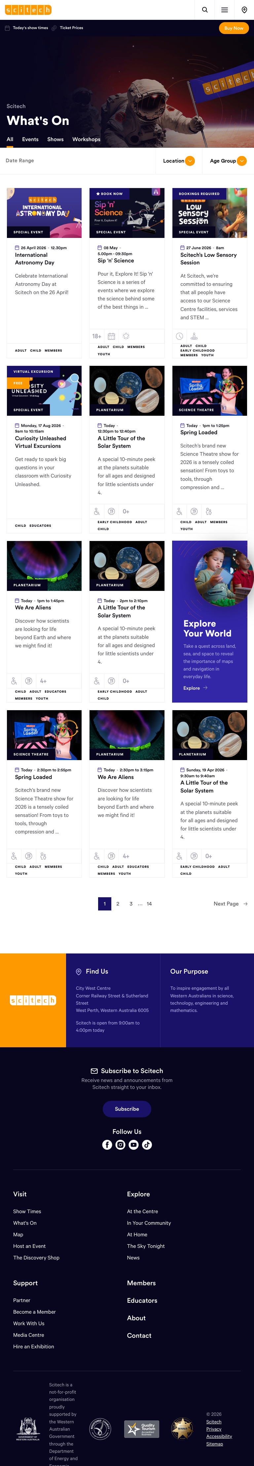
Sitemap (214, 1444)
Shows (55, 139)
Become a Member (34, 1311)
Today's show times (26, 28)
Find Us (97, 971)
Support (25, 1283)
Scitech (16, 106)
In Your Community (149, 1222)
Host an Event (29, 1246)
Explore (138, 1194)
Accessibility (219, 1436)
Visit (20, 1194)
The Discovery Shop (36, 1258)
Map (22, 1234)
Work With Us (28, 1323)
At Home (137, 1234)
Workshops (86, 139)
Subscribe (127, 1109)
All (10, 139)
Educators (142, 1300)
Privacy (214, 1429)
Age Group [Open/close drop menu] (228, 161)
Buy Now (234, 28)
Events (30, 139)
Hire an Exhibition (33, 1346)
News (133, 1257)
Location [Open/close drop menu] (179, 161)
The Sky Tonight (146, 1246)
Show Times (27, 1211)
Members (141, 1283)
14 (149, 904)
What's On (25, 1222)
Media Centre (28, 1334)
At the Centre (142, 1211)
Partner (21, 1300)
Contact (139, 1335)
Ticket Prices (67, 28)
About (136, 1318)
